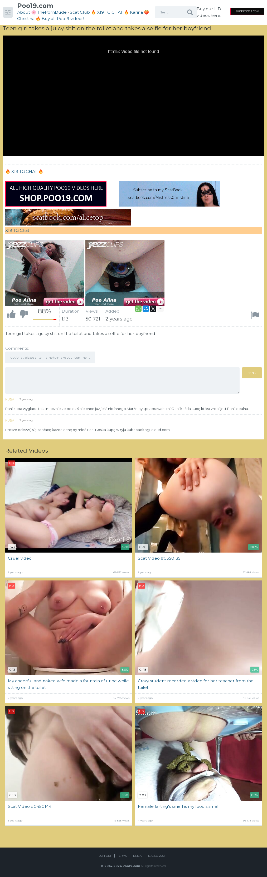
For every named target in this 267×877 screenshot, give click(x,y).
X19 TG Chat (17, 230)
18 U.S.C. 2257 (156, 856)
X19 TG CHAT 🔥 (27, 171)
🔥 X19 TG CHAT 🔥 (110, 12)
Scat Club (80, 12)
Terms (122, 856)
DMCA (137, 856)
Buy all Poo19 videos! (63, 18)
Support (105, 856)
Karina (136, 12)
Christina (26, 18)
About (23, 12)
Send (251, 373)
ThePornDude (52, 12)
